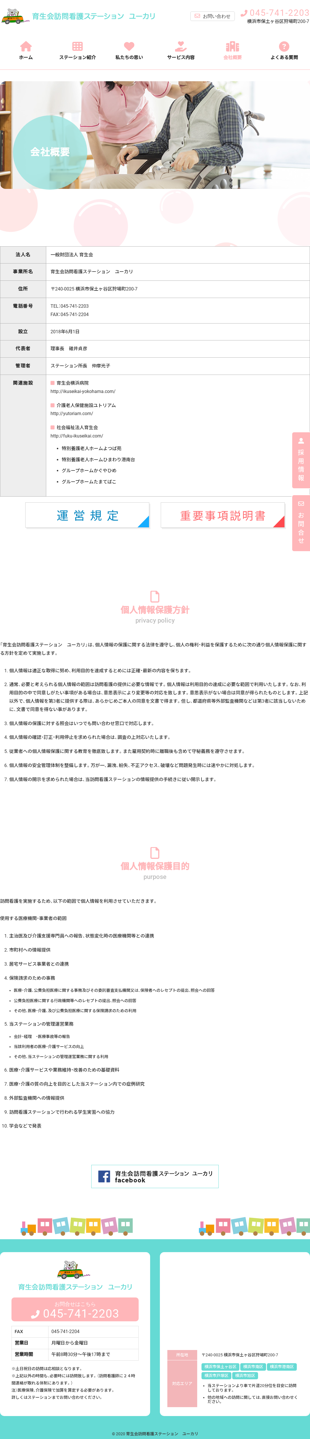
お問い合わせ (212, 16)
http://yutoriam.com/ (72, 413)
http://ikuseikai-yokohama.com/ (83, 391)
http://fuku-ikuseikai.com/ (77, 436)
